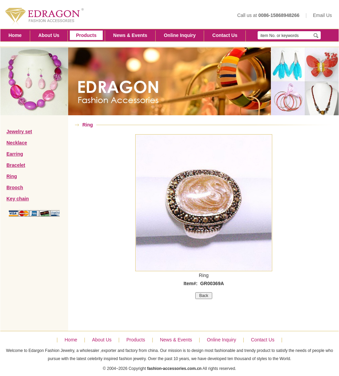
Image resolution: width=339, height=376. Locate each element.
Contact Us (224, 35)
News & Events (130, 35)
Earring (14, 154)
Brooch (14, 187)
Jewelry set (19, 131)
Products (86, 35)
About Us (48, 35)
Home (15, 35)
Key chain (17, 198)
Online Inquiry (180, 35)
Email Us (322, 15)
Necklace (16, 142)
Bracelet (15, 165)
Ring (11, 176)
